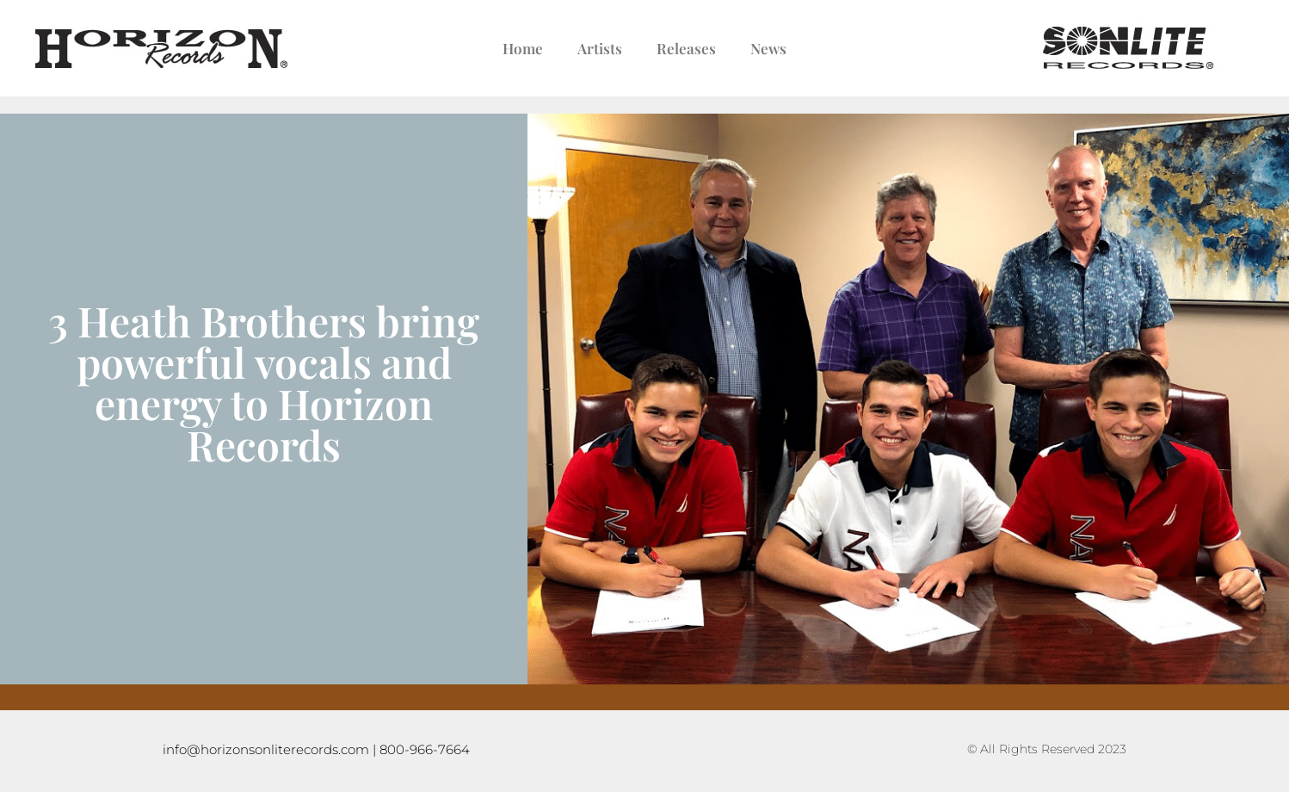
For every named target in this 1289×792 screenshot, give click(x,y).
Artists (599, 48)
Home (523, 48)
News (768, 48)
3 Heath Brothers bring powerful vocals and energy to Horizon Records (263, 382)
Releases (686, 48)
